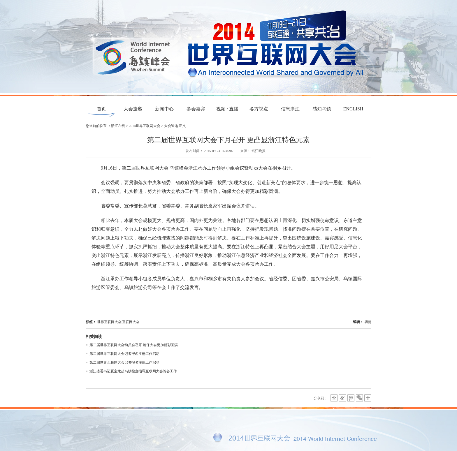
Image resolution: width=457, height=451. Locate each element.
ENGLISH (353, 108)
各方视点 (258, 108)
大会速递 (133, 108)
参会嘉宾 (196, 108)
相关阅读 (94, 336)
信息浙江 (290, 108)
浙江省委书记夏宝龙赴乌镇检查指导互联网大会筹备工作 (133, 371)
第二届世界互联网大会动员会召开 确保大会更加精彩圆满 (133, 345)
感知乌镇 (321, 108)
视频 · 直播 (227, 108)
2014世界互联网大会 (144, 126)
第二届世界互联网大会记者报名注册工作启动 (124, 354)
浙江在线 (118, 126)
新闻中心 (164, 108)
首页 (101, 108)
